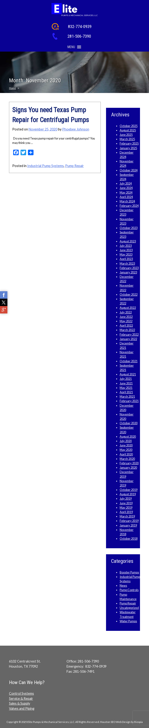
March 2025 (127, 139)
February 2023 (129, 268)
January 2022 (128, 339)
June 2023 (126, 250)
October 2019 (128, 490)
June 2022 (126, 317)
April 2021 (126, 392)
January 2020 (128, 467)
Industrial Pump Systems (45, 166)
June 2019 (126, 503)
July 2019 (126, 498)
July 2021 (126, 379)
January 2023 (128, 272)
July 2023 (126, 246)
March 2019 (127, 516)
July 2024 (126, 183)
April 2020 (126, 454)
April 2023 (126, 259)
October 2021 (128, 361)
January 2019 (128, 525)
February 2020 (129, 463)
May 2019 (126, 507)
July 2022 (126, 312)
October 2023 (128, 228)
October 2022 (128, 294)
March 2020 (127, 459)
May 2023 (126, 254)
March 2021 (127, 396)
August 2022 (128, 308)
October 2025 (128, 126)
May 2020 (126, 450)
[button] (71, 47)
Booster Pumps (129, 572)
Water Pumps (128, 621)
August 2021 (128, 374)
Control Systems (21, 693)
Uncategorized (129, 608)
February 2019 (129, 521)
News (123, 585)
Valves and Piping (21, 708)
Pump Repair (74, 166)
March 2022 (127, 330)
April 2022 (126, 325)
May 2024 (126, 192)
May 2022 (126, 321)
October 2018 (128, 538)
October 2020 (128, 423)
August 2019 (128, 494)
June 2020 (126, 445)
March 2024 (127, 201)
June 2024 (126, 188)
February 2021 (129, 401)
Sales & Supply (19, 703)
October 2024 (128, 170)
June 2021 (126, 383)
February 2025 (129, 143)
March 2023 (127, 263)
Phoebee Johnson (75, 129)
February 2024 (129, 206)
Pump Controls (129, 590)
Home (12, 88)
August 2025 (128, 130)
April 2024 (126, 197)
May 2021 (126, 388)
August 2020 (128, 436)
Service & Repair (21, 698)
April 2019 (126, 512)
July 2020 (126, 441)
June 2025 (126, 134)
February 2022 (129, 334)
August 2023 (128, 241)
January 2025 (128, 148)
